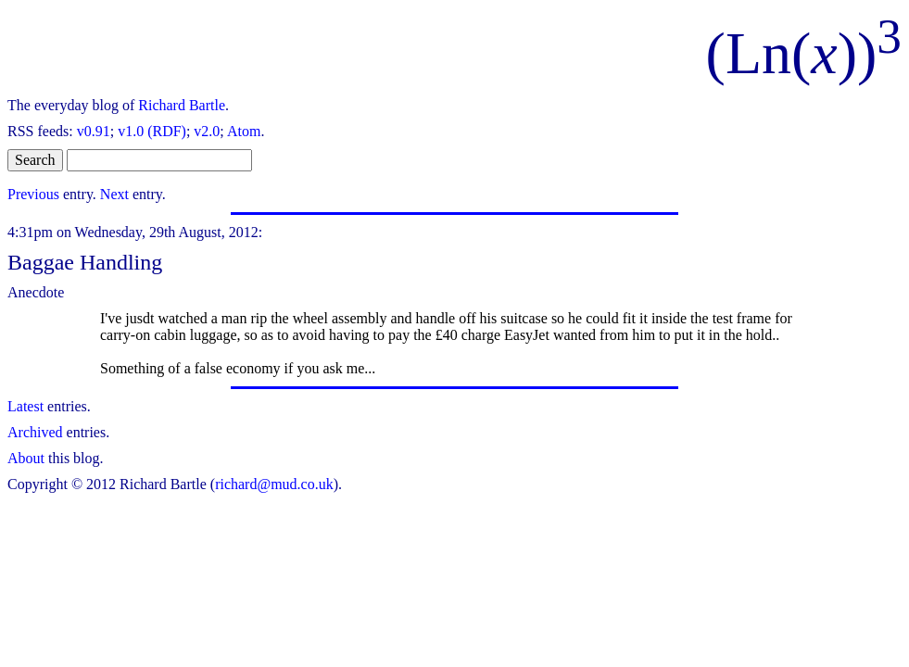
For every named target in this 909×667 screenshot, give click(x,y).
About (25, 458)
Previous (33, 194)
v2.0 (207, 131)
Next (114, 194)
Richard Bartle (181, 105)
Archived (35, 432)
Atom (243, 131)
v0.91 (93, 131)
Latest (25, 406)
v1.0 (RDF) (152, 131)
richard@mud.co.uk (274, 484)
